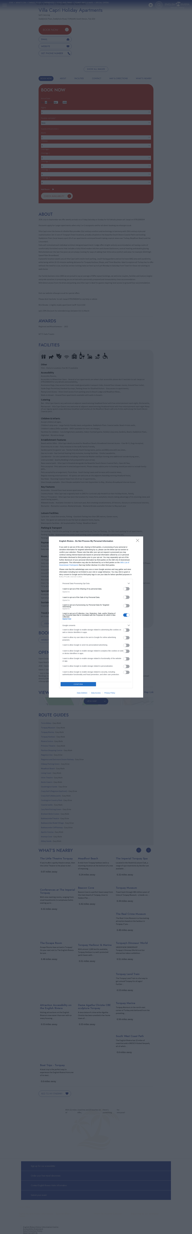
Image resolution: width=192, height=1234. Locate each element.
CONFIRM (78, 684)
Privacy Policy (109, 693)
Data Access (96, 693)
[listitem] (96, 583)
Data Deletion (82, 693)
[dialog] (96, 617)
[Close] (138, 541)
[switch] (126, 588)
